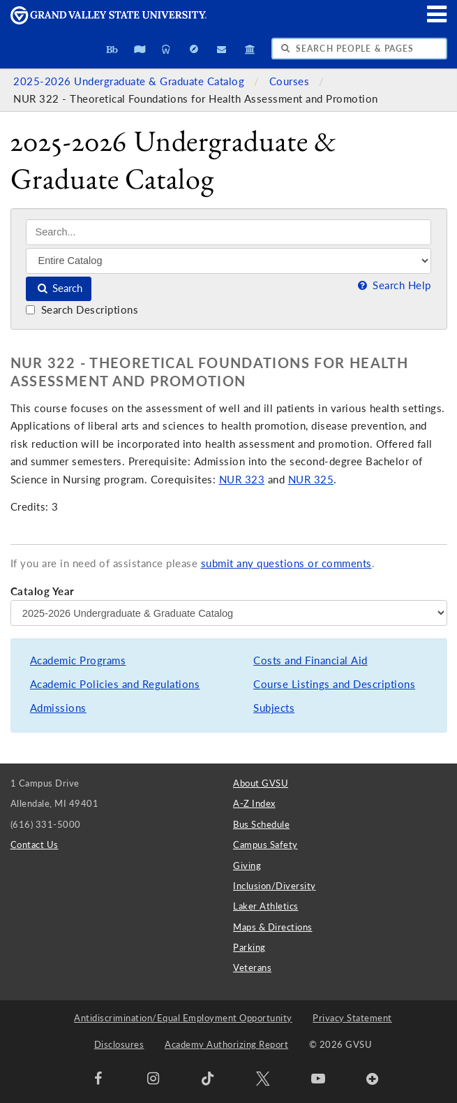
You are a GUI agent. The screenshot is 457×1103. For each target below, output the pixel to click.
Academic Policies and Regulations (115, 684)
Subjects (273, 708)
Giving (247, 865)
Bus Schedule (261, 824)
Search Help (392, 285)
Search (59, 288)
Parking (249, 947)
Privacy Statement (352, 1017)
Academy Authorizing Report (226, 1044)
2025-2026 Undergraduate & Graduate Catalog (130, 81)
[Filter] (228, 260)
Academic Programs (78, 660)
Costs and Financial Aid (310, 660)
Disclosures (119, 1044)
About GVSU (260, 783)
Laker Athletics (266, 906)
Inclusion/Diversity (274, 885)
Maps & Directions (273, 927)
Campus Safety (265, 844)
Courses (291, 81)
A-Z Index (254, 803)
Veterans (252, 967)
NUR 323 (242, 479)
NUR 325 (311, 479)
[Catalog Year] (228, 612)
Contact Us (34, 844)
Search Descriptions (82, 310)
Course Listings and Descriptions (334, 684)
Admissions (58, 708)
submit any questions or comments (286, 563)
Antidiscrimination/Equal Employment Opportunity (183, 1017)
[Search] (228, 232)
